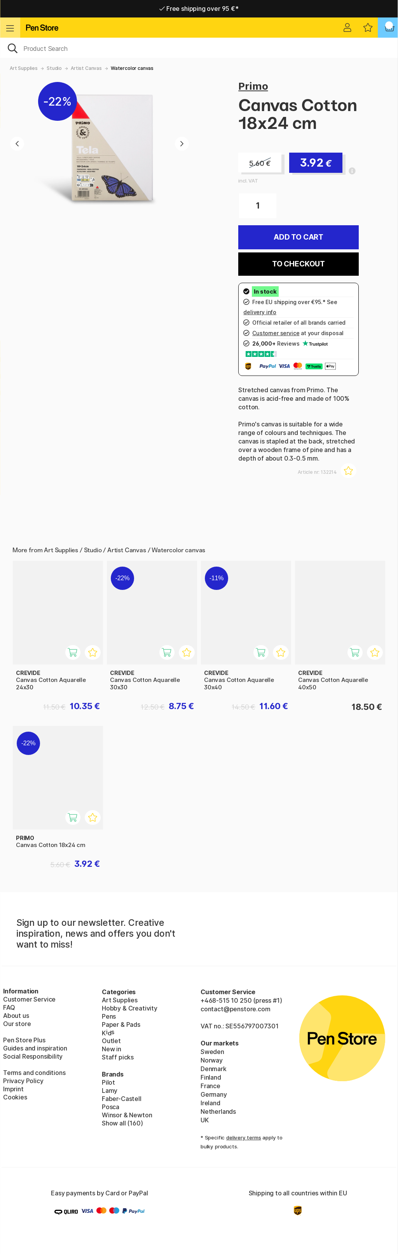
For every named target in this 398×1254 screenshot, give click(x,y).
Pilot (108, 1082)
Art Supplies (24, 68)
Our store (17, 1024)
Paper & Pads (121, 1024)
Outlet (111, 1041)
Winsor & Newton (127, 1115)
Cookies (15, 1097)
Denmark (214, 1069)
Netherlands (218, 1111)
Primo (253, 86)
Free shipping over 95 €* (198, 8)
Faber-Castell (121, 1099)
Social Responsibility (33, 1056)
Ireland (210, 1103)
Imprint (13, 1089)
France (210, 1086)
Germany (214, 1094)
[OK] (199, 48)
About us (16, 1015)
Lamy (109, 1090)
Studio (54, 68)
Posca (110, 1107)
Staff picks (118, 1057)
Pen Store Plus (24, 1040)
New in (111, 1049)
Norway (212, 1060)
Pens (109, 1016)
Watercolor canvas (132, 68)
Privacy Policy (23, 1081)
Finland (211, 1077)
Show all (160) (122, 1123)
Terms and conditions (34, 1073)
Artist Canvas (86, 68)
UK (205, 1120)
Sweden (212, 1052)
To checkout (298, 263)
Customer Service (29, 999)
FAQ (9, 1007)
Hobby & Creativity (129, 1008)
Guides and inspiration (35, 1048)
